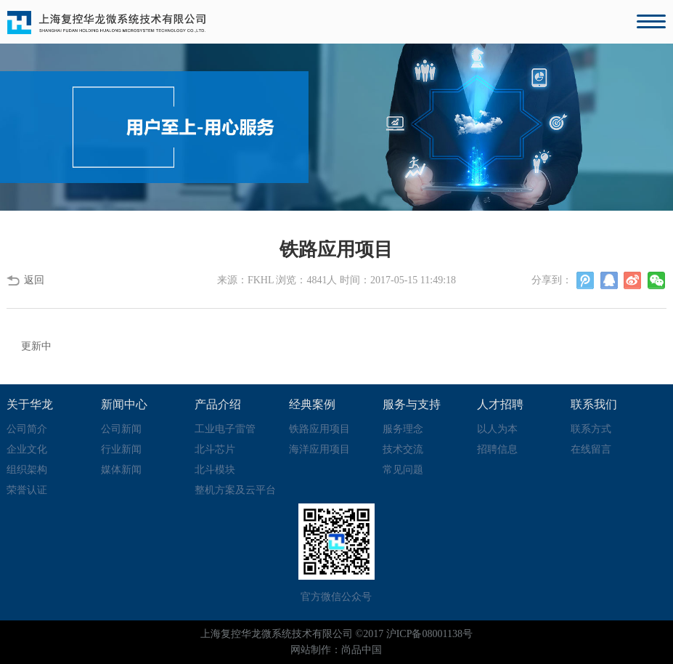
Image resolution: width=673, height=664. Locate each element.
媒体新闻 (121, 469)
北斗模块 (215, 469)
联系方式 (591, 429)
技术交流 (403, 449)
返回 (34, 280)
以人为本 (497, 429)
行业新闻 (121, 449)
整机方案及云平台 (235, 490)
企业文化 (27, 449)
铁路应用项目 (319, 429)
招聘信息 (497, 449)
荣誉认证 (27, 490)
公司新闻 (121, 429)
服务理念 (403, 429)
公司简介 (27, 429)
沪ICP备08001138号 (429, 633)
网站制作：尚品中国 (336, 649)
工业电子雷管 (225, 429)
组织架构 (27, 469)
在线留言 (591, 449)
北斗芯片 (215, 449)
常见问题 (403, 469)
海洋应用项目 (319, 449)
